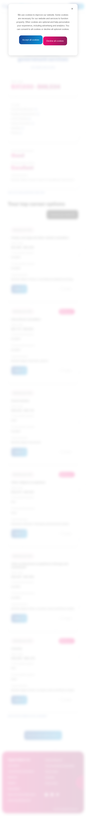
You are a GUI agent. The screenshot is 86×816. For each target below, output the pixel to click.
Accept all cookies (30, 40)
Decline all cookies (55, 41)
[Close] (72, 8)
